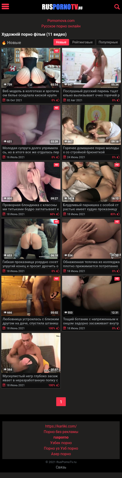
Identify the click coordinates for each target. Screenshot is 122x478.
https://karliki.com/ (61, 426)
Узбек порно (61, 443)
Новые (61, 42)
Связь (61, 467)
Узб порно (69, 448)
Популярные (108, 42)
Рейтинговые (82, 42)
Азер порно (61, 454)
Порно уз (52, 448)
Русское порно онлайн (61, 26)
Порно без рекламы (61, 432)
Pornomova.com (61, 20)
